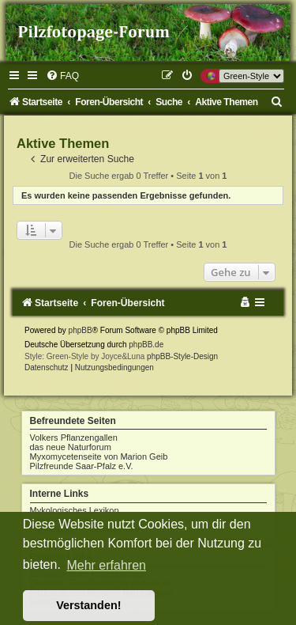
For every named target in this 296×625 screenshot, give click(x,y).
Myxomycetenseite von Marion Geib (99, 456)
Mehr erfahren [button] (106, 565)
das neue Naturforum (70, 447)
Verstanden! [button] (88, 605)
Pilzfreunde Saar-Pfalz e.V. (81, 466)
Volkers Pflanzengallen (74, 437)
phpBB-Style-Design (182, 356)
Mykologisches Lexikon (74, 510)
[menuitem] (62, 75)
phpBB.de (146, 344)
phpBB (80, 330)
